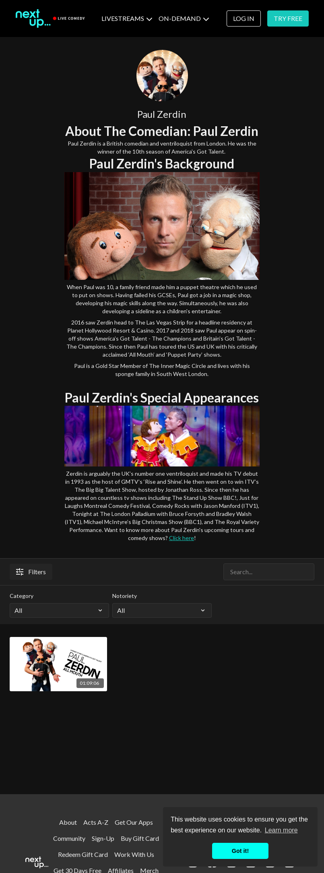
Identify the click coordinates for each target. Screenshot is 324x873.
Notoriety (124, 595)
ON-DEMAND (184, 18)
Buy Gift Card (140, 838)
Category (21, 595)
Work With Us (134, 854)
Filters (31, 571)
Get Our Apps (134, 822)
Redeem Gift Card (83, 854)
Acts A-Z (95, 822)
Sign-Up (103, 838)
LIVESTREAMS (126, 18)
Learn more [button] (281, 830)
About (68, 822)
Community (69, 838)
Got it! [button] (240, 851)
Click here (181, 537)
